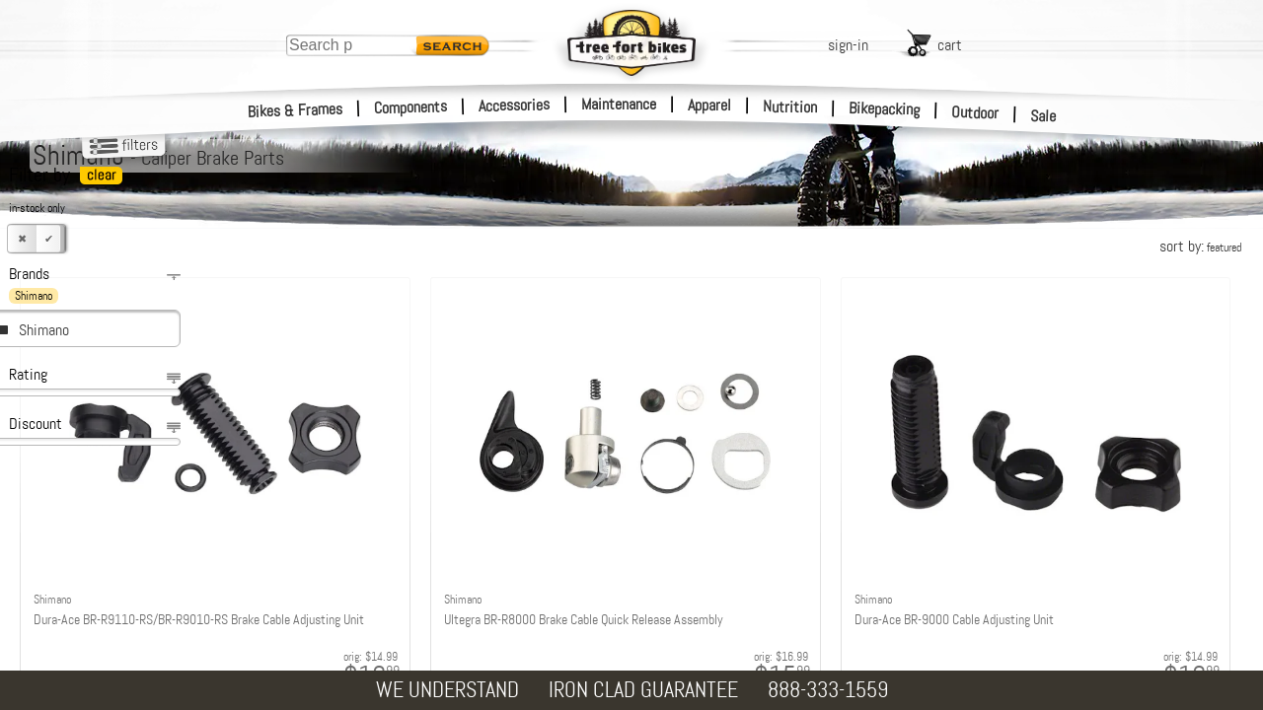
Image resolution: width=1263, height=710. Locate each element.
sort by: (1200, 246)
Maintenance (618, 104)
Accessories (514, 105)
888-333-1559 (828, 689)
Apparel (709, 105)
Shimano (44, 330)
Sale (1043, 116)
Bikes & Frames (295, 110)
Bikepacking (885, 109)
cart (949, 45)
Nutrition (790, 106)
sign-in (848, 45)
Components (411, 107)
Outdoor (975, 112)
